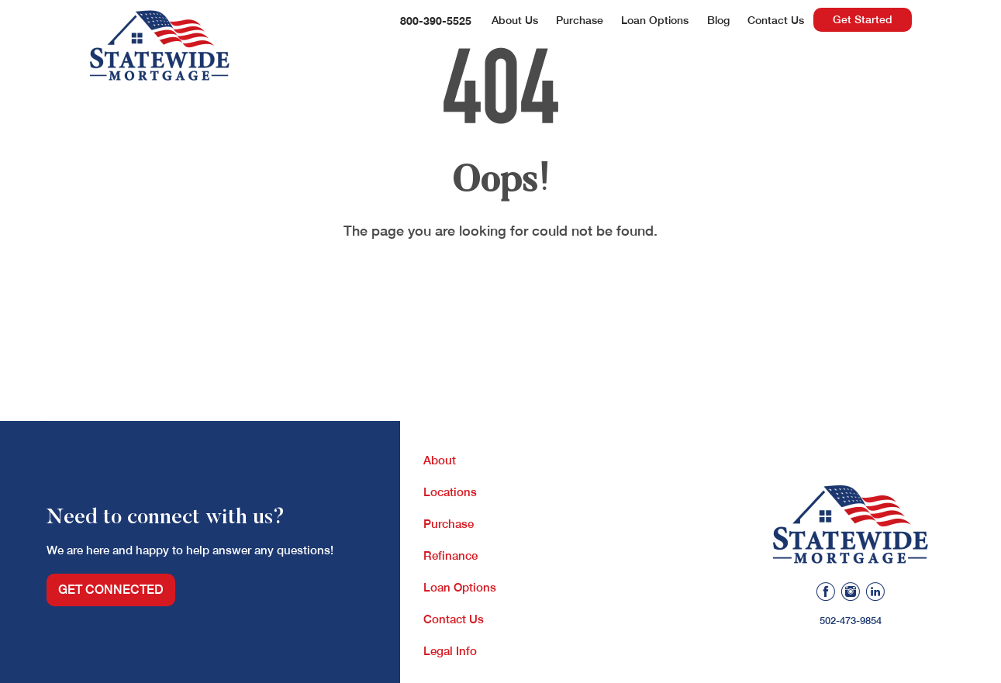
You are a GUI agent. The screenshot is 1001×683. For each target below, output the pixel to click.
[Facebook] (825, 594)
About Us (515, 20)
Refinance (450, 555)
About (439, 460)
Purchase (579, 20)
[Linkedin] (875, 594)
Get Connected (111, 589)
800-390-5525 (435, 20)
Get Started (862, 19)
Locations (450, 491)
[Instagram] (850, 594)
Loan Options (655, 20)
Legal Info (450, 650)
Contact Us (775, 20)
